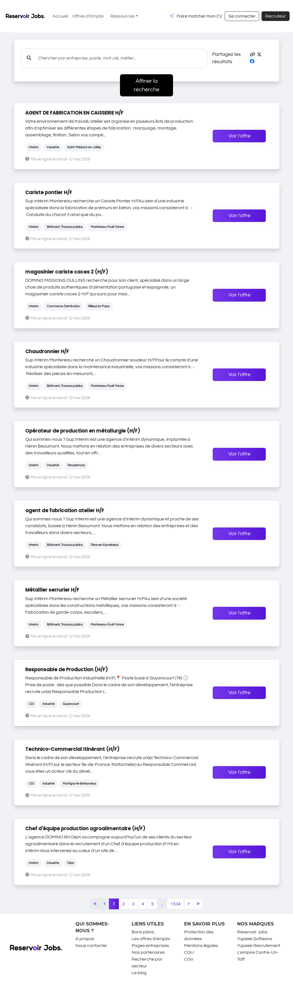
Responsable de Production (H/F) (66, 669)
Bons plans (143, 932)
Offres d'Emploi (88, 16)
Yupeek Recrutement (258, 945)
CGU (189, 952)
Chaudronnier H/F (47, 351)
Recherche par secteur (147, 962)
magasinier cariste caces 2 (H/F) (66, 271)
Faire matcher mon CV (199, 16)
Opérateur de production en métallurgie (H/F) (82, 430)
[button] (252, 54)
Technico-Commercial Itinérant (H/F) (72, 749)
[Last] (198, 904)
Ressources (122, 16)
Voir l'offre (239, 136)
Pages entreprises (150, 945)
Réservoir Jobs (252, 932)
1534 (175, 904)
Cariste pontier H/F (48, 192)
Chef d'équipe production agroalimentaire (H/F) (85, 828)
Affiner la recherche (146, 85)
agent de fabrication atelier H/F (64, 510)
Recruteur (275, 16)
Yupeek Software (254, 939)
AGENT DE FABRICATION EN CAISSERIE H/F (74, 112)
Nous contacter (91, 945)
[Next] (188, 904)
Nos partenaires (148, 952)
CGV (188, 959)
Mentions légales (201, 945)
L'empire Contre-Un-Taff (258, 955)
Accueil (60, 16)
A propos (84, 939)
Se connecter (242, 16)
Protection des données (199, 935)
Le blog (139, 973)
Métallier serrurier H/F (52, 589)
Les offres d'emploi (151, 939)
